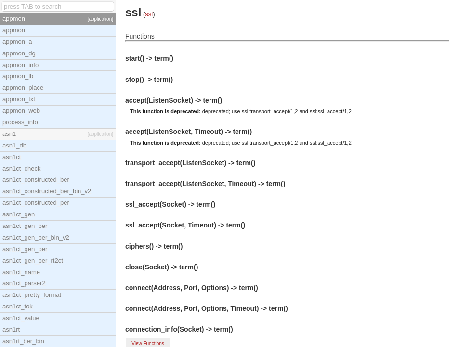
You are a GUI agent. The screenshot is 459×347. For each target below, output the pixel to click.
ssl (149, 14)
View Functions (147, 343)
